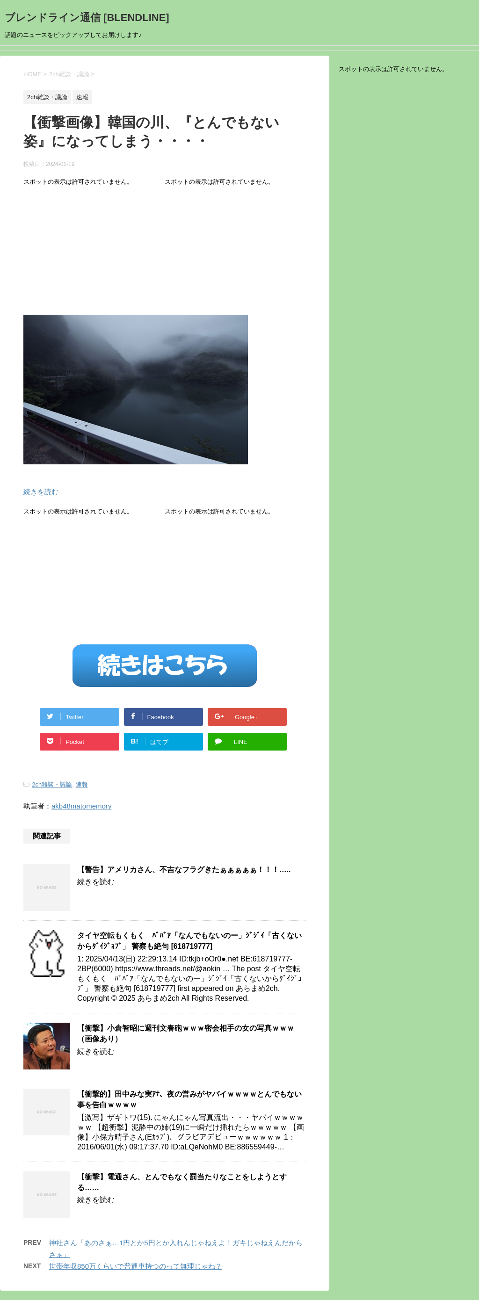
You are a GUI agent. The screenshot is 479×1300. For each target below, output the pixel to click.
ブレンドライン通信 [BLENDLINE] (87, 17)
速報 (82, 784)
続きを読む (40, 492)
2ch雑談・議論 (52, 784)
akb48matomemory (81, 806)
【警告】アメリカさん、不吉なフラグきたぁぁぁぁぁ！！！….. (183, 870)
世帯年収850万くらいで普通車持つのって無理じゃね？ (135, 1266)
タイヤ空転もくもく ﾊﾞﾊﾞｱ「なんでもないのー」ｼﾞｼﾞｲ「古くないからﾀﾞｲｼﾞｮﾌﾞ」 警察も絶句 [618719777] (189, 941)
